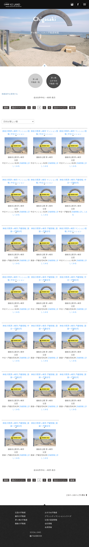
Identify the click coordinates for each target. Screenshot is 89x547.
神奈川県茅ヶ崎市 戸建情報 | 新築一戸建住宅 (16, 230)
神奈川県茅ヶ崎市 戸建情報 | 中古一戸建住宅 (73, 181)
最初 (6, 107)
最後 (72, 107)
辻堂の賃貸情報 (51, 520)
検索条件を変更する (10, 94)
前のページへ (18, 107)
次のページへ (60, 107)
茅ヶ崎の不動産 (21, 520)
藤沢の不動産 (20, 516)
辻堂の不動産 (20, 512)
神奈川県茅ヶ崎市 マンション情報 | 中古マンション (16, 132)
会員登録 (48, 527)
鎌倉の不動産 (20, 523)
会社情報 (48, 523)
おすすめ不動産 (51, 512)
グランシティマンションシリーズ (58, 516)
